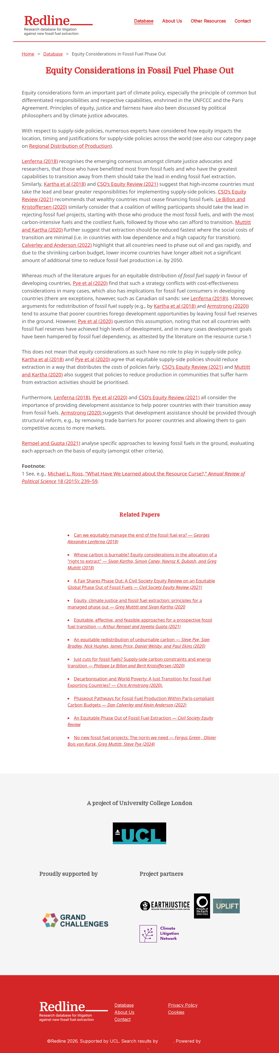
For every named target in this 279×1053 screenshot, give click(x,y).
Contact (243, 21)
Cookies (176, 1012)
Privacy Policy (183, 1005)
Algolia (166, 1041)
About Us (172, 21)
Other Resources (208, 21)
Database (143, 21)
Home (28, 54)
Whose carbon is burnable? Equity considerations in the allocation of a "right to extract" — (142, 561)
